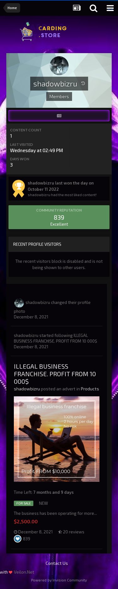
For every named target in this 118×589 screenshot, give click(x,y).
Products (90, 388)
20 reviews (71, 531)
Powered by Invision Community (59, 580)
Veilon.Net (24, 572)
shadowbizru (37, 302)
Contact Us (57, 563)
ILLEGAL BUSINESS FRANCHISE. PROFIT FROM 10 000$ (55, 373)
